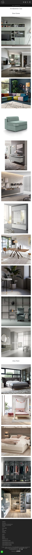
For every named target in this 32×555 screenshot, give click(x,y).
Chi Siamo (4, 523)
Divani (3, 535)
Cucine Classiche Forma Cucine (8, 543)
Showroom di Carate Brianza (7, 524)
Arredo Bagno (16, 342)
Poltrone (16, 125)
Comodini (16, 441)
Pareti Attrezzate (16, 63)
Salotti (16, 94)
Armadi (16, 472)
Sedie (16, 280)
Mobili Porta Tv (16, 203)
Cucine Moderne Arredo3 (6, 544)
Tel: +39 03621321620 (21, 548)
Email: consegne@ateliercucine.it (18, 549)
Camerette (16, 503)
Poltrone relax (16, 311)
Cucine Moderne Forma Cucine (8, 542)
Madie (16, 155)
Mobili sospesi (16, 186)
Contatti (3, 526)
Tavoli (16, 250)
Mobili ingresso (16, 219)
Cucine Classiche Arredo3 (7, 545)
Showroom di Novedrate (6, 525)
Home (13, 5)
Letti (16, 379)
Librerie (16, 32)
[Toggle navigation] (30, 2)
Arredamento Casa (17, 5)
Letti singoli (16, 410)
